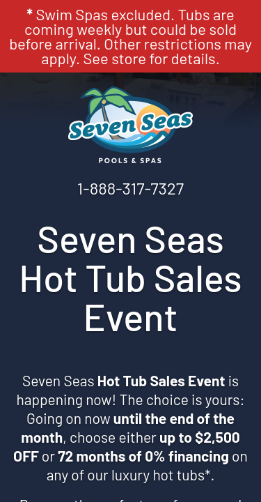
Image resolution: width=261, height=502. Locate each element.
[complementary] (160, 425)
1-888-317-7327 (130, 188)
